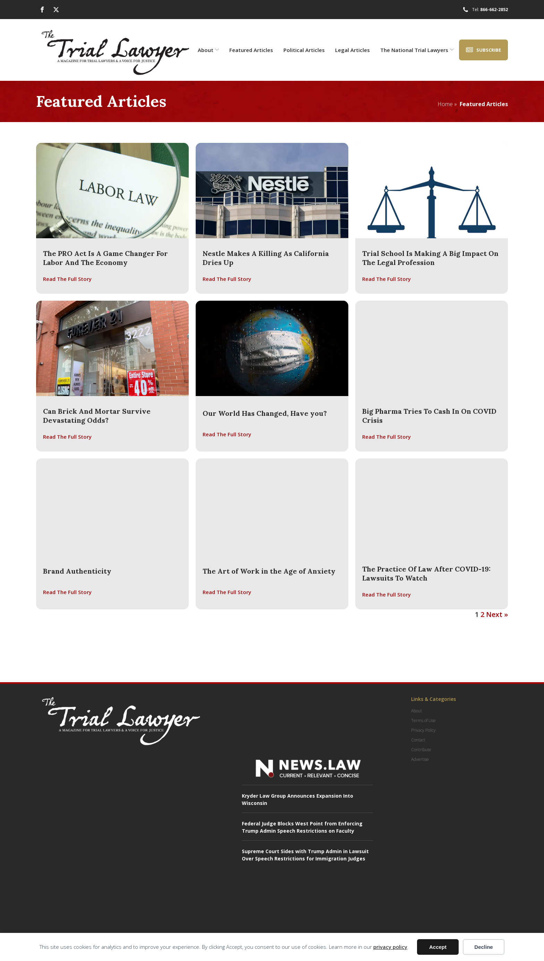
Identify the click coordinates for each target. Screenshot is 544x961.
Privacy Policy (423, 730)
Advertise (420, 759)
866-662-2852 (494, 9)
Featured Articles (251, 49)
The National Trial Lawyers (417, 49)
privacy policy (390, 946)
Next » (497, 614)
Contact (418, 740)
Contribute (421, 750)
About (208, 49)
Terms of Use (423, 720)
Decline (483, 947)
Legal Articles (352, 49)
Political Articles (304, 49)
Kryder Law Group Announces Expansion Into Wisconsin (297, 799)
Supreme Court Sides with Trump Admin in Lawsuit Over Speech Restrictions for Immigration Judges (305, 855)
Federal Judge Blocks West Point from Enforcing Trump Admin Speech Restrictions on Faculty (302, 827)
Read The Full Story (67, 278)
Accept (438, 947)
